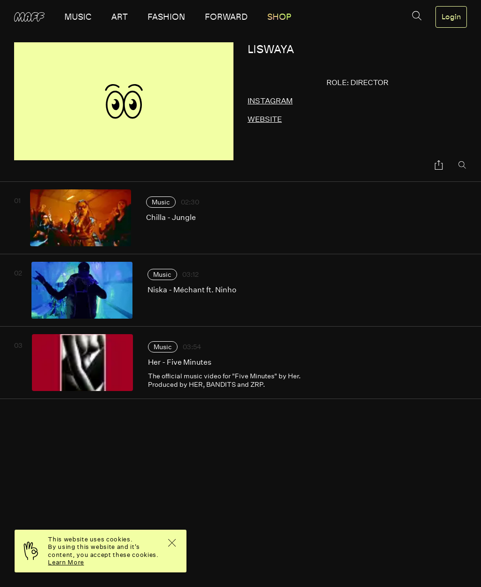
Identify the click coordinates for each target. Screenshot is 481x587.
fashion (166, 17)
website (265, 119)
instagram (270, 100)
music (78, 17)
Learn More (66, 562)
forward (226, 17)
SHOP (279, 17)
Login (451, 17)
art (119, 17)
